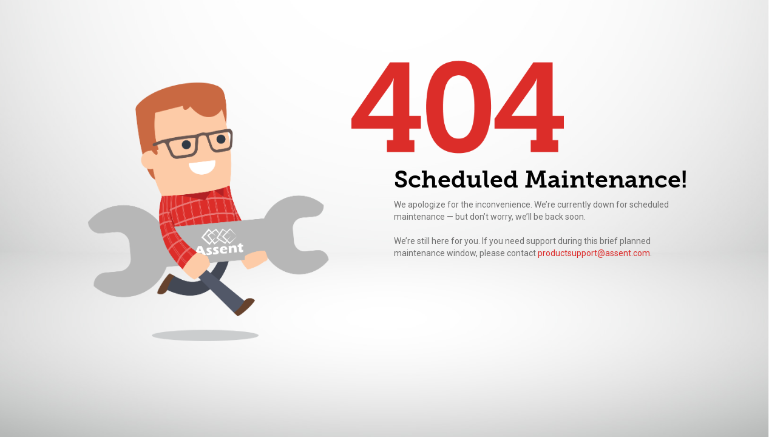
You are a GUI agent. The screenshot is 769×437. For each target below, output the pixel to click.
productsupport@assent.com (594, 253)
